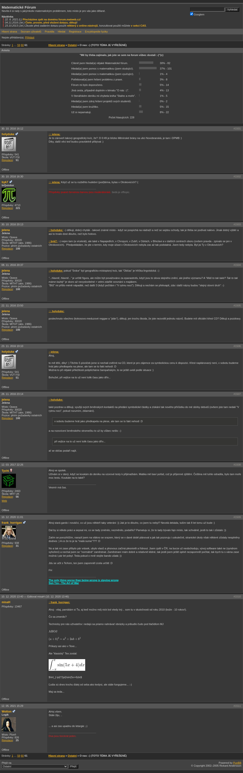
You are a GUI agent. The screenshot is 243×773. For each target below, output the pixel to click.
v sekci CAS (138, 25)
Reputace (7, 160)
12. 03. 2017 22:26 (12, 464)
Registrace (75, 31)
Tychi (5, 470)
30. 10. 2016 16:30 (12, 176)
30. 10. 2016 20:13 (12, 224)
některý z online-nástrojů (82, 25)
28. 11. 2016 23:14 (12, 394)
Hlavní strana (9, 31)
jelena (6, 230)
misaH (6, 602)
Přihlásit (29, 37)
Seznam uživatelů (31, 31)
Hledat (61, 31)
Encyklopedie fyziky (96, 31)
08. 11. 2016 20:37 (12, 265)
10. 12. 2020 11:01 (12, 517)
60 (22, 45)
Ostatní (72, 45)
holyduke (8, 134)
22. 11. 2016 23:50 (12, 305)
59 (18, 45)
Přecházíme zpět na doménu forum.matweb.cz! (52, 19)
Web (4, 500)
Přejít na (40, 764)
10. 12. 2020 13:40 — (35, 596)
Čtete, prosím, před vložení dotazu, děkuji (51, 22)
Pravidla (49, 31)
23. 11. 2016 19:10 (12, 346)
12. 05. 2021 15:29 (12, 705)
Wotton (6, 711)
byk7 (5, 182)
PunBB (237, 762)
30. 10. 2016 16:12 (12, 128)
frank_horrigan (12, 522)
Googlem (197, 14)
